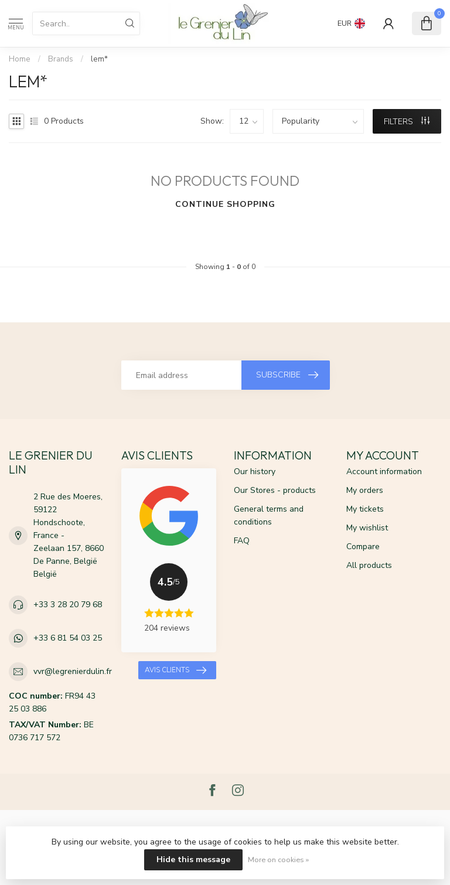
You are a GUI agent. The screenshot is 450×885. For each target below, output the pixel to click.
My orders (364, 490)
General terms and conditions (269, 515)
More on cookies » (278, 859)
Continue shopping (225, 204)
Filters (406, 121)
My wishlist (367, 527)
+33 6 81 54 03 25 (67, 638)
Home (19, 59)
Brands (60, 59)
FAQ (242, 540)
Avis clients (175, 670)
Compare (363, 546)
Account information (384, 471)
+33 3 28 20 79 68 (67, 604)
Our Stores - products (275, 490)
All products (369, 565)
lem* (99, 59)
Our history (254, 471)
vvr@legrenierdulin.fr (72, 671)
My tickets (365, 509)
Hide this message (193, 859)
